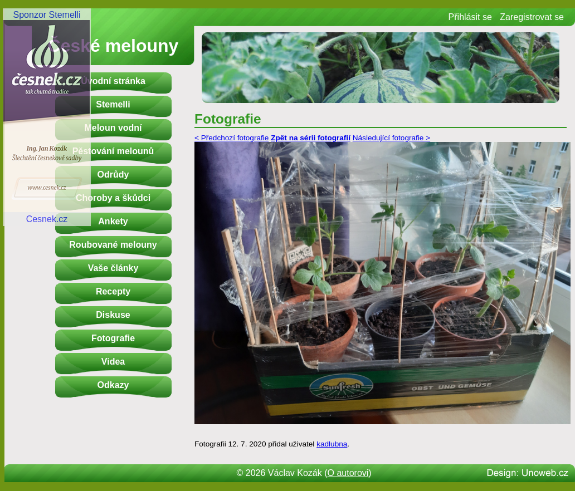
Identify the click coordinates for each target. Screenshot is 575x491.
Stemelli (113, 104)
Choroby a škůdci (113, 198)
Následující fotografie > (391, 138)
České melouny (113, 46)
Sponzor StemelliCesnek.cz (46, 117)
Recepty (113, 291)
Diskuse (113, 315)
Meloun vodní (113, 127)
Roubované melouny (113, 244)
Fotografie (113, 338)
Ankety (113, 221)
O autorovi (348, 473)
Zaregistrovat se (532, 17)
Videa (113, 361)
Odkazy (113, 385)
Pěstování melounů (113, 151)
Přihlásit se (470, 17)
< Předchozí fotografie (231, 138)
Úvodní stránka (113, 81)
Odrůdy (113, 174)
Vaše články (113, 268)
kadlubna (331, 444)
